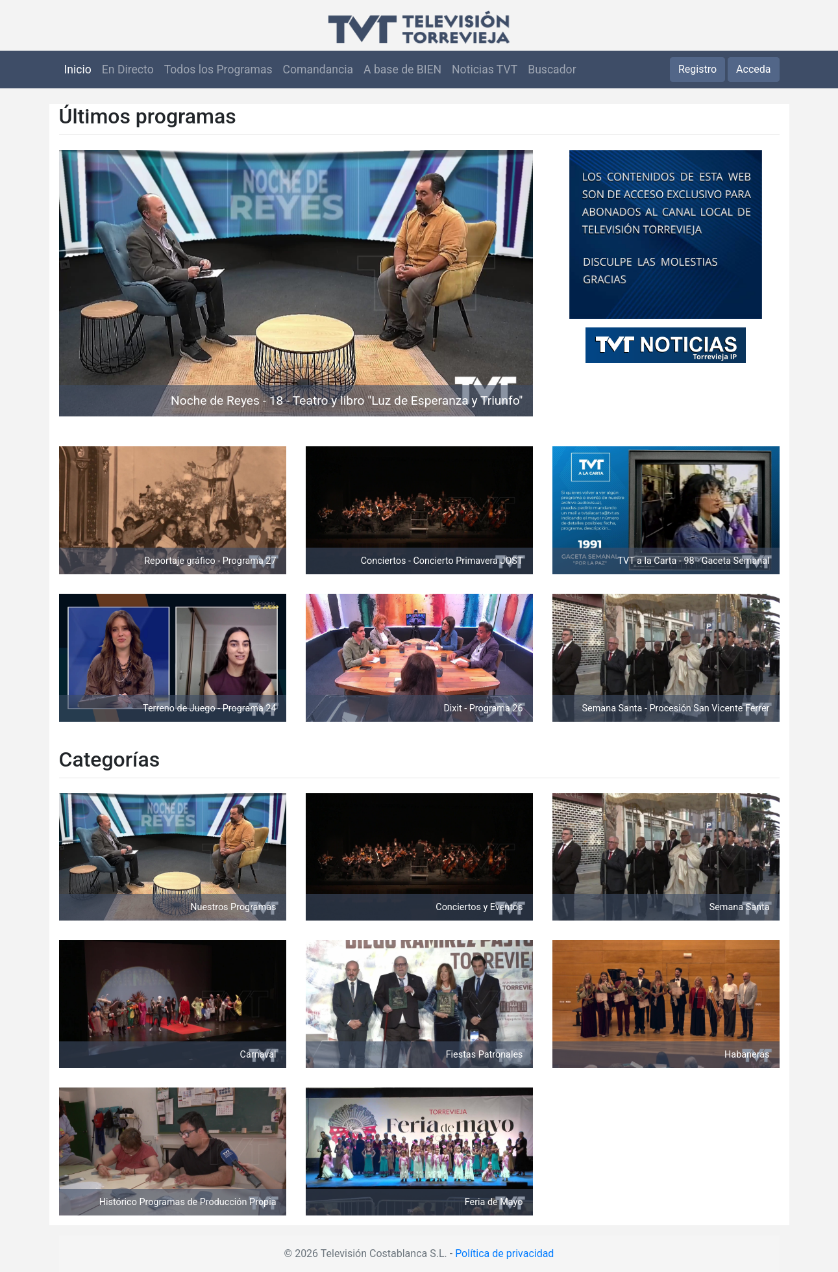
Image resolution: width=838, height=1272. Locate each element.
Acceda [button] (753, 69)
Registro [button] (697, 69)
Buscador (552, 69)
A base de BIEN (402, 69)
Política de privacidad (504, 1253)
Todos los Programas (218, 69)
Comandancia (318, 69)
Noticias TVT (484, 69)
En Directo (128, 69)
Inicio (78, 69)
